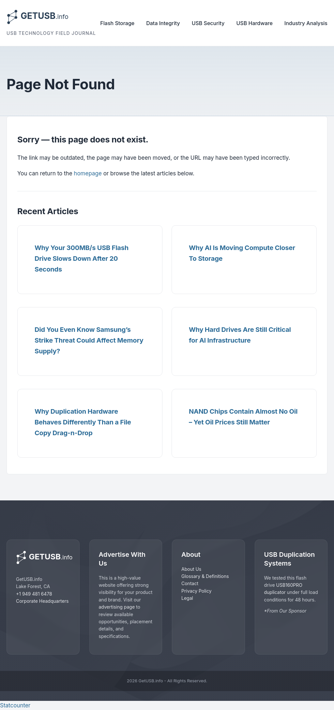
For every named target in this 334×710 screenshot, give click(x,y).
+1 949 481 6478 (34, 594)
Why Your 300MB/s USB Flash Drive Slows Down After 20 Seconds (82, 258)
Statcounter (15, 705)
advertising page (117, 607)
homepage (88, 173)
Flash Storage (117, 23)
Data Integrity (163, 23)
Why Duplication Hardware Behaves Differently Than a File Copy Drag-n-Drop (83, 422)
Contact (189, 583)
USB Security (208, 23)
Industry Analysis (305, 23)
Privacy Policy (196, 591)
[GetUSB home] (43, 557)
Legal (187, 598)
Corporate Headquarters (42, 601)
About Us (191, 569)
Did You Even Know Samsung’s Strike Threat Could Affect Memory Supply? (89, 340)
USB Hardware (254, 23)
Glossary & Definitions (205, 576)
